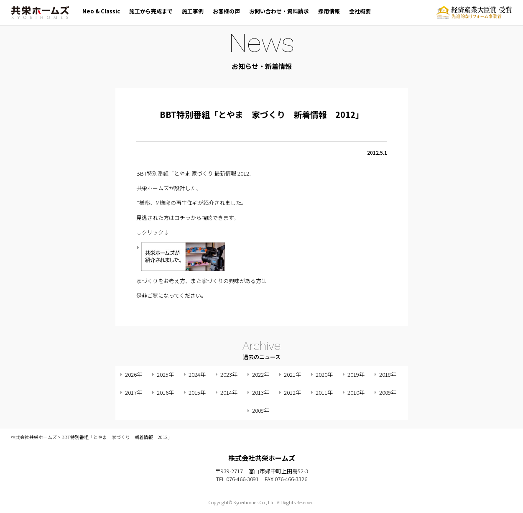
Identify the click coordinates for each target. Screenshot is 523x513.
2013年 (260, 392)
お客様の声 (226, 11)
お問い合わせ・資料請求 (279, 11)
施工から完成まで (151, 11)
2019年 (356, 374)
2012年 (292, 392)
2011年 (324, 392)
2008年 (260, 410)
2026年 (133, 374)
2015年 (197, 392)
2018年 (387, 374)
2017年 (133, 392)
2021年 (292, 374)
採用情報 (329, 11)
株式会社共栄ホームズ (40, 12)
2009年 (387, 392)
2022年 (260, 374)
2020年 (324, 374)
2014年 (228, 392)
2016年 (165, 392)
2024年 (197, 374)
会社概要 (360, 11)
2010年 (356, 392)
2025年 (165, 374)
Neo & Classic (101, 11)
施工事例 (193, 11)
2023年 (228, 374)
